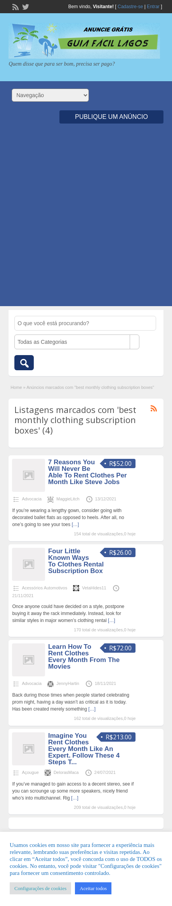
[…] (75, 524)
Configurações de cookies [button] (40, 888)
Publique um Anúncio (111, 116)
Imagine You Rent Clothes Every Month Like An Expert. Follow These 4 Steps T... (84, 749)
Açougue (30, 772)
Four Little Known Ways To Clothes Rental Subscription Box (76, 561)
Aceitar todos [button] (93, 888)
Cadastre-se (130, 6)
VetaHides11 (94, 587)
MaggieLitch (67, 499)
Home (16, 387)
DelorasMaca (66, 772)
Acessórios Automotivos (44, 587)
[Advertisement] (86, 220)
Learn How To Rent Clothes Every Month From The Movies (84, 656)
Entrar (153, 6)
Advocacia (32, 499)
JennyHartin (67, 683)
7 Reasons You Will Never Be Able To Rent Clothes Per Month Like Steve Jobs (87, 472)
